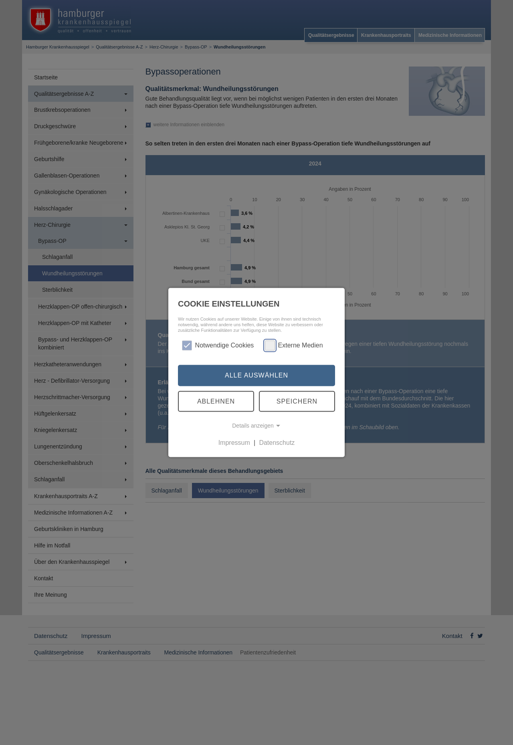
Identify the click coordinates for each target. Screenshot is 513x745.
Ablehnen (216, 401)
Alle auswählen (256, 375)
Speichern (297, 401)
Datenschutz (277, 442)
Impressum (234, 442)
